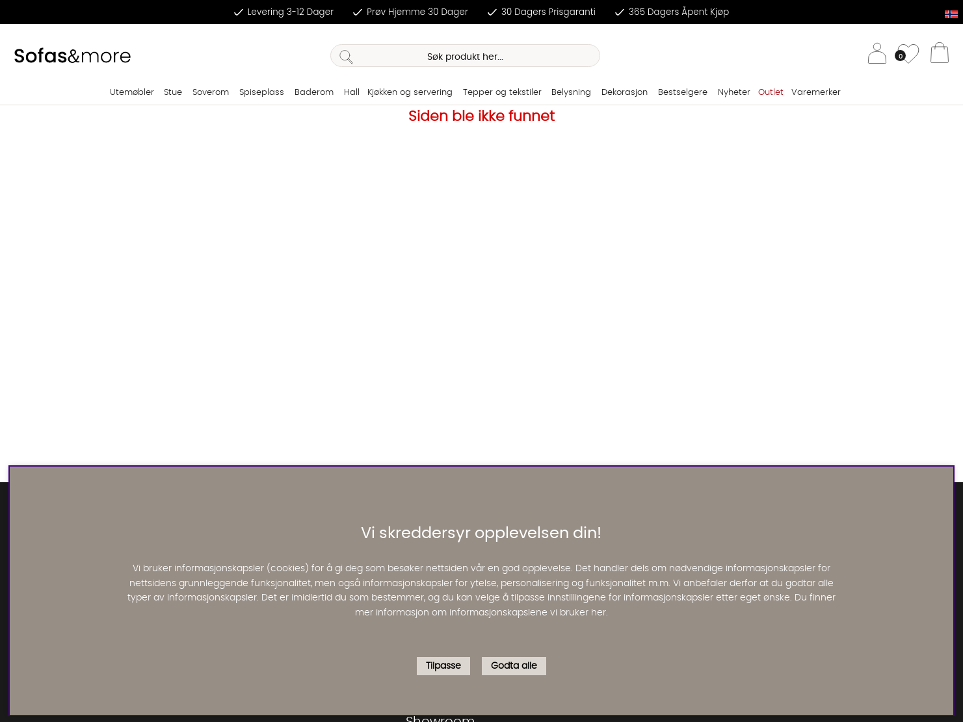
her (598, 612)
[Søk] (465, 55)
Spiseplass (261, 92)
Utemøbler (132, 92)
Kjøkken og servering (410, 92)
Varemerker (816, 92)
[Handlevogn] (940, 56)
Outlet (771, 92)
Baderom (314, 92)
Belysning (571, 92)
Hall (352, 92)
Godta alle (514, 666)
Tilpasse (443, 666)
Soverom (210, 92)
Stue (173, 92)
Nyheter (734, 92)
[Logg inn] (877, 55)
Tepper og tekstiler (502, 92)
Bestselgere (682, 92)
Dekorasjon (624, 92)
